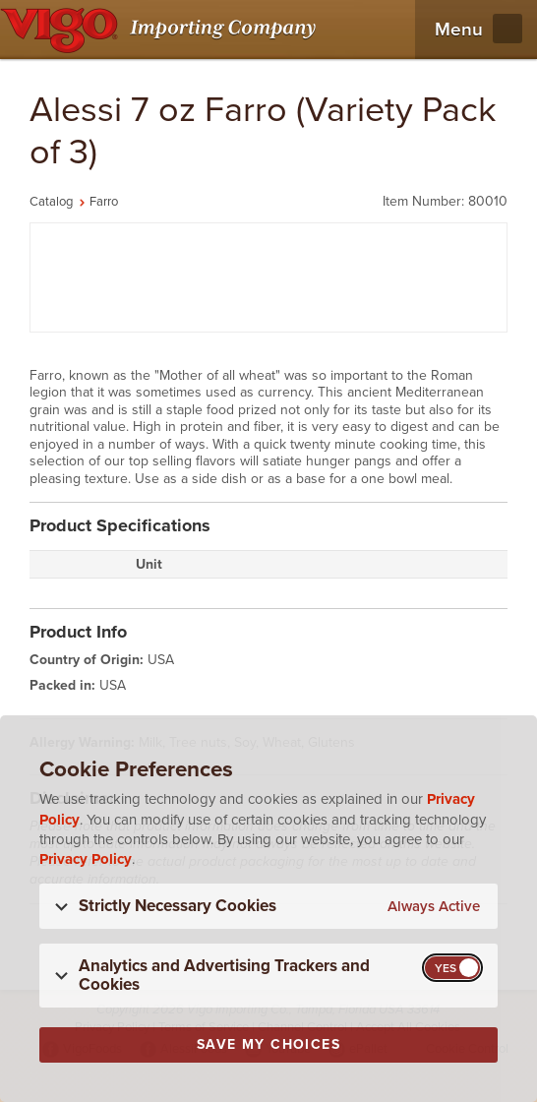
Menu (459, 29)
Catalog (51, 202)
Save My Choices (268, 1044)
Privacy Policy (85, 859)
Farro (104, 202)
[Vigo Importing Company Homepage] (162, 29)
